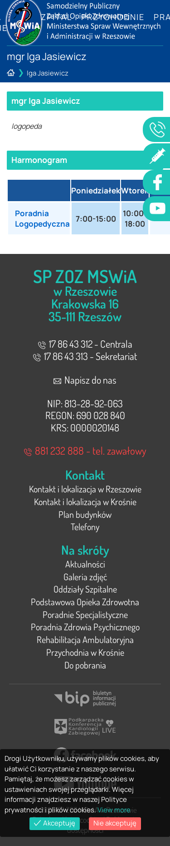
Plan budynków (85, 514)
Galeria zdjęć (85, 577)
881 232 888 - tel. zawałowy (85, 450)
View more (114, 810)
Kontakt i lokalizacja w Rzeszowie (85, 489)
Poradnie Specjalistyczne (85, 614)
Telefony (85, 526)
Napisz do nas (85, 379)
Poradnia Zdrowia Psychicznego (85, 627)
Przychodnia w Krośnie (85, 652)
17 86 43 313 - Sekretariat (85, 356)
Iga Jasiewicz (47, 73)
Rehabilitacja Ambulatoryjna (85, 639)
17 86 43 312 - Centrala (85, 343)
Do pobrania (85, 665)
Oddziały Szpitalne (85, 589)
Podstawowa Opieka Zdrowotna (85, 602)
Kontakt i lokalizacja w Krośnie (85, 501)
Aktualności (85, 564)
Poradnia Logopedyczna (42, 218)
